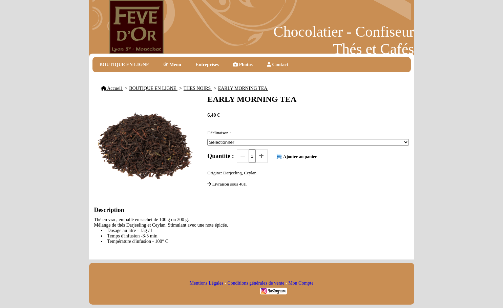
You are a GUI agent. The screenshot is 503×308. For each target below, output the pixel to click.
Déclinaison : (219, 132)
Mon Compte (300, 283)
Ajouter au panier (300, 156)
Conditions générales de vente (255, 283)
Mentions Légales (207, 283)
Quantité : (220, 156)
